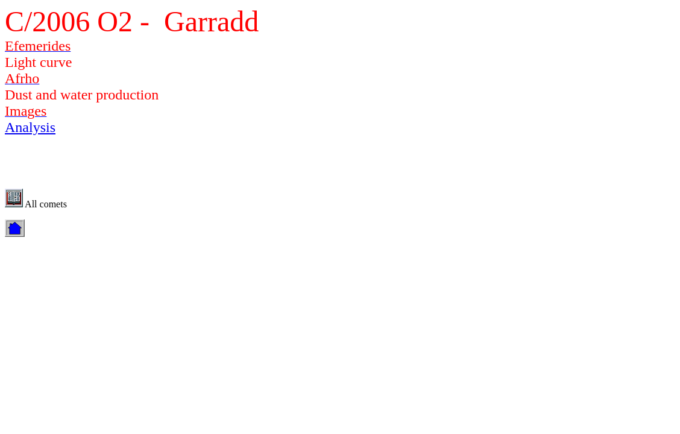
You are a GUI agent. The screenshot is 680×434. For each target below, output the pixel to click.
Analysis (30, 127)
